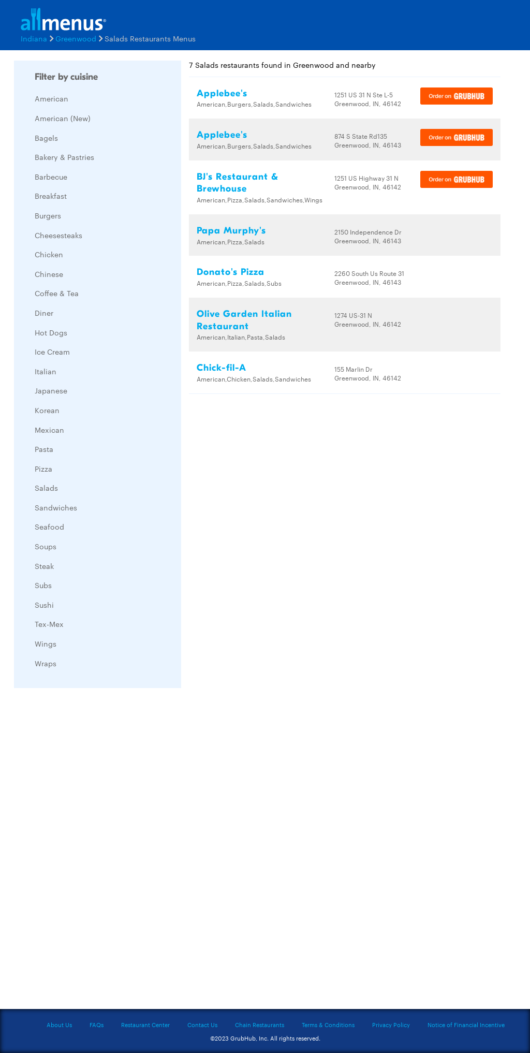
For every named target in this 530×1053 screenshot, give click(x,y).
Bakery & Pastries (64, 157)
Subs (43, 585)
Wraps (45, 663)
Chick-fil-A (221, 367)
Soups (45, 546)
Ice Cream (52, 351)
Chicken (49, 254)
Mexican (49, 430)
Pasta (44, 449)
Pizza (43, 468)
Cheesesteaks (58, 235)
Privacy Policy (391, 1024)
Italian (45, 371)
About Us (59, 1024)
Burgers (48, 215)
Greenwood (75, 38)
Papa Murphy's (231, 230)
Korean (47, 410)
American (51, 98)
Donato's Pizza (230, 272)
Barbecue (51, 176)
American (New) (63, 118)
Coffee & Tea (57, 293)
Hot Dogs (51, 332)
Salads (46, 487)
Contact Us (202, 1024)
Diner (44, 313)
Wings (45, 643)
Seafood (49, 526)
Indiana (34, 38)
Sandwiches (56, 507)
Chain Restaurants (259, 1024)
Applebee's (222, 93)
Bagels (46, 138)
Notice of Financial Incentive (466, 1024)
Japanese (51, 390)
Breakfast (51, 196)
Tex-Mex (49, 624)
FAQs (97, 1024)
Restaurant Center (145, 1024)
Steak (44, 566)
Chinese (49, 274)
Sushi (44, 604)
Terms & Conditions (328, 1024)
